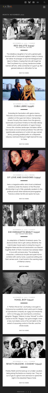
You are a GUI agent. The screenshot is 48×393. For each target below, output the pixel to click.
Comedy (32, 43)
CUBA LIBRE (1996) (24, 106)
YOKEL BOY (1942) (24, 300)
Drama (32, 104)
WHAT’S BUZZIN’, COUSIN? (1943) (24, 364)
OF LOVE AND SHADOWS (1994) (24, 177)
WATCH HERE (24, 73)
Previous (20, 392)
